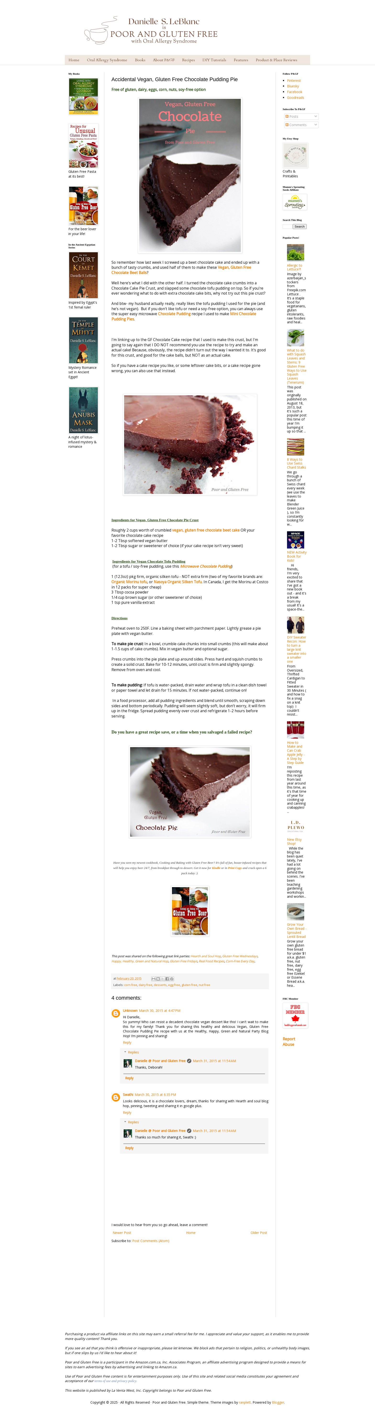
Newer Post (122, 1232)
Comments (296, 125)
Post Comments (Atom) (150, 1240)
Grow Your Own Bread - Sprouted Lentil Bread (297, 930)
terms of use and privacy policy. (115, 1381)
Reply (127, 1042)
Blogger (278, 1402)
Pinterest (294, 80)
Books (140, 60)
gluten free (189, 985)
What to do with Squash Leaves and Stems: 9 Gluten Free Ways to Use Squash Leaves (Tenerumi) (297, 366)
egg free (174, 985)
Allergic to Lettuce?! (294, 267)
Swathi (128, 1094)
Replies (133, 1052)
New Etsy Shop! (294, 841)
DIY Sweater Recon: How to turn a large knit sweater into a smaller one (296, 649)
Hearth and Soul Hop (206, 956)
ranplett (245, 1402)
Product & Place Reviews (276, 60)
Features (241, 60)
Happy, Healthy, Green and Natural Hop (139, 961)
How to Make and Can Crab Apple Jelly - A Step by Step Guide (296, 752)
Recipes (188, 60)
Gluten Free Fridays (183, 961)
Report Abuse (289, 1041)
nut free (204, 985)
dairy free (145, 985)
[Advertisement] (189, 1283)
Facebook (294, 92)
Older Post (259, 1232)
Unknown (130, 1010)
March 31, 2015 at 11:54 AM (214, 1061)
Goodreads (295, 97)
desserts (160, 985)
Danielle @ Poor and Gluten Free (160, 1061)
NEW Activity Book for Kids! (297, 556)
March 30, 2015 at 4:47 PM (159, 1010)
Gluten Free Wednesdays (240, 956)
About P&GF (164, 60)
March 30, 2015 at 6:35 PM (155, 1094)
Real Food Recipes (211, 961)
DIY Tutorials (214, 60)
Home (74, 60)
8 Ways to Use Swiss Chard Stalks (296, 463)
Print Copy (235, 868)
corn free (130, 985)
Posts (292, 116)
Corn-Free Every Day (240, 961)
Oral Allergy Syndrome (107, 60)
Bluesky (293, 86)
